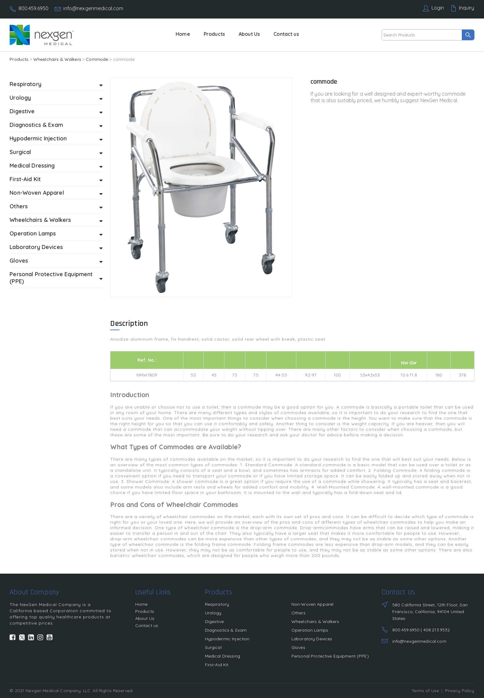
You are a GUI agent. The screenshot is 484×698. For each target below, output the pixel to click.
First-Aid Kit (56, 179)
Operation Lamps (56, 234)
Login (438, 8)
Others (56, 206)
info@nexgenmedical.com (93, 8)
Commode (97, 59)
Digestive (56, 111)
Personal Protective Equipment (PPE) (56, 278)
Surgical (56, 152)
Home (183, 34)
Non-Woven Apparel (56, 193)
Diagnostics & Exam (56, 125)
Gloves (56, 261)
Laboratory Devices (56, 247)
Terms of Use (425, 690)
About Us (249, 34)
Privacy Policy (459, 690)
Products (214, 34)
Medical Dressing (56, 166)
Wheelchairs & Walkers (57, 59)
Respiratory (56, 84)
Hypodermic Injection (56, 139)
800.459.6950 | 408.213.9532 (421, 630)
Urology (56, 98)
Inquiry (466, 8)
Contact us (286, 34)
